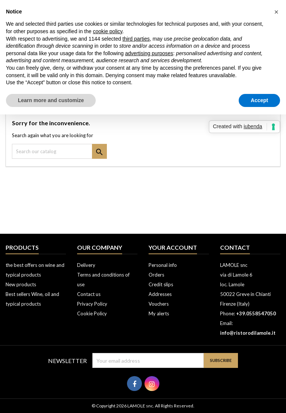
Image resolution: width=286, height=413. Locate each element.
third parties (136, 39)
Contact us (89, 294)
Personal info (163, 265)
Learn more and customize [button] (51, 100)
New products (21, 284)
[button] (276, 12)
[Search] (59, 151)
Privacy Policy (92, 304)
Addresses (160, 294)
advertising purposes (149, 53)
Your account (173, 247)
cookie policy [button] (107, 31)
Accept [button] (259, 100)
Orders (156, 275)
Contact (235, 247)
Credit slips (161, 284)
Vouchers (159, 304)
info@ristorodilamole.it (248, 333)
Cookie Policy (92, 313)
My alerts (159, 313)
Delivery (86, 265)
